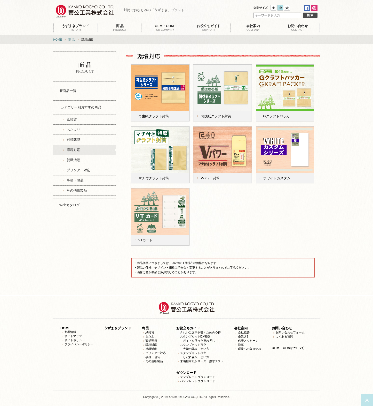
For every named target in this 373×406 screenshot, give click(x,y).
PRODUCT (120, 27)
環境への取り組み (249, 349)
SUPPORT (208, 27)
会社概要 (244, 332)
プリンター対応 (78, 170)
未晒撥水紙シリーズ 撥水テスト (202, 361)
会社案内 (241, 328)
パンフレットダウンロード (197, 381)
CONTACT (297, 27)
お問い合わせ (282, 328)
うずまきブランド (117, 328)
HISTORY (75, 27)
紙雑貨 (72, 119)
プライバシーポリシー (79, 344)
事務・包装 (75, 180)
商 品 (71, 39)
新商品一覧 (67, 91)
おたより (73, 129)
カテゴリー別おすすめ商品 (81, 107)
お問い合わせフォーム (290, 332)
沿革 (241, 344)
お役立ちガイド (188, 328)
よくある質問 (284, 336)
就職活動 (73, 160)
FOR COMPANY (164, 27)
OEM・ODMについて (288, 348)
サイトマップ (73, 336)
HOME (57, 39)
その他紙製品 (77, 190)
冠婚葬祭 (73, 140)
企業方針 (244, 336)
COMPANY (253, 27)
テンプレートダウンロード (197, 377)
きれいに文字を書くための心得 (200, 332)
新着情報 (70, 332)
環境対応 (73, 150)
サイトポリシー (74, 340)
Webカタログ (69, 205)
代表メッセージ (248, 340)
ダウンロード (186, 373)
